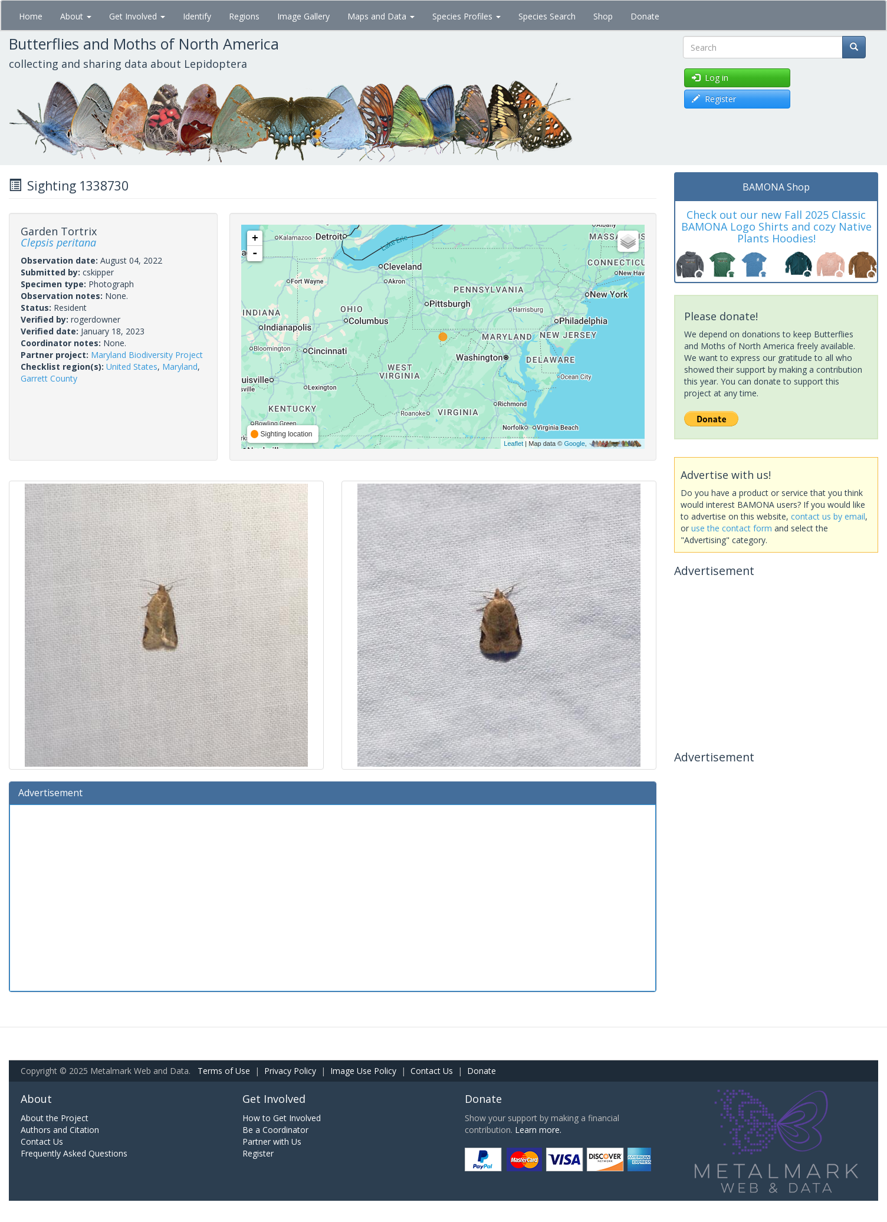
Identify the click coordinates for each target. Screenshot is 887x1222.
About (75, 16)
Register (258, 1153)
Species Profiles (466, 16)
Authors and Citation (60, 1129)
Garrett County (49, 378)
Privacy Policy (290, 1070)
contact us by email (828, 516)
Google (574, 443)
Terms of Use (224, 1070)
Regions (244, 16)
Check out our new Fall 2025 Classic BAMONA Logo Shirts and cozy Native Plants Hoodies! (776, 226)
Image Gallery (303, 16)
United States (131, 366)
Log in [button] (710, 77)
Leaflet (513, 443)
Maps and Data (381, 16)
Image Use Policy (363, 1070)
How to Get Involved (281, 1118)
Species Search (547, 16)
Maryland (180, 366)
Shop (603, 16)
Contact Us (431, 1070)
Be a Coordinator (275, 1129)
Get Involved (137, 16)
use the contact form (731, 528)
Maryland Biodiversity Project (147, 354)
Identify (197, 16)
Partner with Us (271, 1141)
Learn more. (538, 1129)
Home (30, 16)
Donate (644, 16)
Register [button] (714, 98)
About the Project (54, 1118)
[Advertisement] (332, 896)
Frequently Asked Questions (74, 1153)
